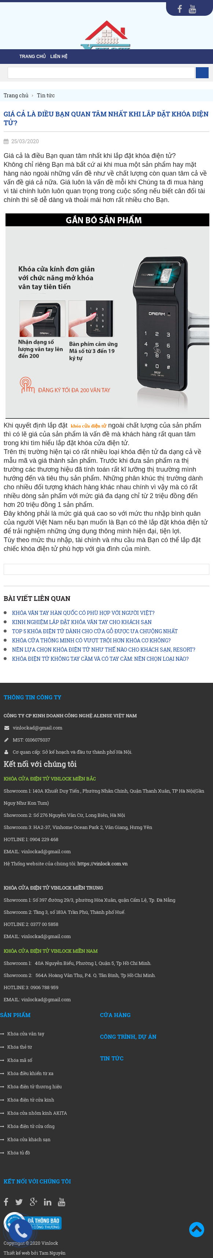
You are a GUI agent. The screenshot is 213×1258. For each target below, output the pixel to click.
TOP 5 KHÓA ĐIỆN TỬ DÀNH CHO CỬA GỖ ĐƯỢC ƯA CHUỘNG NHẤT (95, 631)
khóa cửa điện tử (88, 426)
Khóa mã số (16, 1060)
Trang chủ (32, 56)
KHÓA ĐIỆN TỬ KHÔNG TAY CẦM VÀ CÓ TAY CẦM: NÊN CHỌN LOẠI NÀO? (100, 658)
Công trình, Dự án (128, 1036)
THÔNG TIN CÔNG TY (32, 697)
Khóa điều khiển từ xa (27, 1073)
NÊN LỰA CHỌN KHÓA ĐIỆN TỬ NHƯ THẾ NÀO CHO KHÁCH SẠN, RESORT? (103, 649)
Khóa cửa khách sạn (25, 1139)
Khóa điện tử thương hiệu (31, 1086)
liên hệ (58, 56)
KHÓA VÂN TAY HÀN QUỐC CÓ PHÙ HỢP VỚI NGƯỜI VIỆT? (83, 612)
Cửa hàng (115, 1015)
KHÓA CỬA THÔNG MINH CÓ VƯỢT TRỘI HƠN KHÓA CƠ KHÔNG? (91, 640)
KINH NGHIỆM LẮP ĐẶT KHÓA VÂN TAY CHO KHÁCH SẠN (82, 622)
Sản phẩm (15, 1015)
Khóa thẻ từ (16, 1047)
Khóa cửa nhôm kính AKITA (33, 1113)
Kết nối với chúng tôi (37, 1181)
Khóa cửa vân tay (22, 1034)
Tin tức (112, 1058)
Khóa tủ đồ (15, 1153)
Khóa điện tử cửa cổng (27, 1126)
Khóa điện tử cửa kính (27, 1100)
